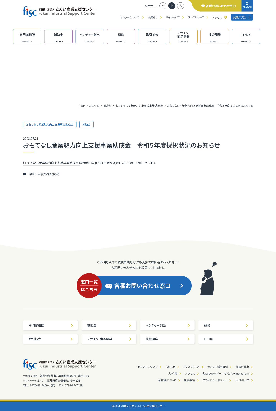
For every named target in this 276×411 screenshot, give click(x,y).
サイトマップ (173, 17)
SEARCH (247, 5)
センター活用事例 (217, 367)
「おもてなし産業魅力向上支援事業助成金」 (51, 162)
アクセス (217, 17)
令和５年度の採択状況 (44, 174)
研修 (226, 325)
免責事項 (189, 380)
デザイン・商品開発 (109, 339)
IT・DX (226, 339)
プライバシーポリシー (215, 380)
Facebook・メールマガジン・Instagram (226, 373)
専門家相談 (51, 325)
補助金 (109, 325)
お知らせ (153, 17)
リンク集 (172, 373)
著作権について (167, 380)
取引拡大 (51, 339)
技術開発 (168, 339)
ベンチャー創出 (168, 325)
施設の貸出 (242, 17)
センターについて (130, 17)
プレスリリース (196, 17)
